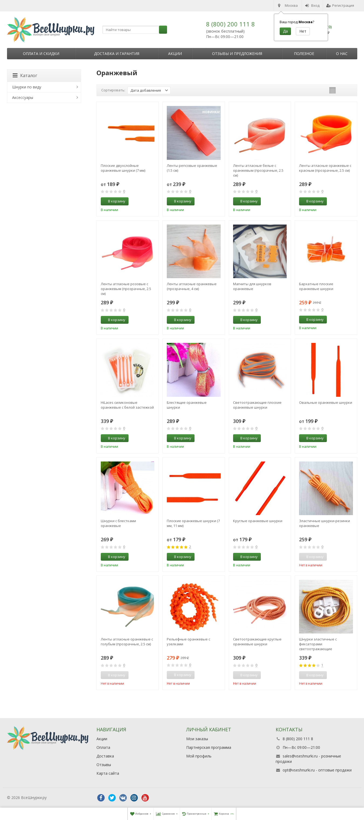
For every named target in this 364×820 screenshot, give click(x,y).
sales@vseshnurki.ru (300, 756)
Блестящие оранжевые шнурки (187, 405)
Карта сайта (107, 773)
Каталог (25, 75)
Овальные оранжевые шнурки (325, 402)
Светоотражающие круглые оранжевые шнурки (257, 641)
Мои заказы (197, 738)
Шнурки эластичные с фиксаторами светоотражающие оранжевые (318, 644)
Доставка (105, 756)
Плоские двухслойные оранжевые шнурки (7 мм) (123, 168)
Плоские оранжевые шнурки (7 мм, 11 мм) (193, 523)
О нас (342, 53)
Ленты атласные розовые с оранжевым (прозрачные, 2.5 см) (126, 288)
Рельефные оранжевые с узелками (188, 641)
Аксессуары (22, 97)
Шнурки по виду (26, 86)
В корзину (113, 201)
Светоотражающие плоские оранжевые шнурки (257, 405)
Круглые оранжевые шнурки (257, 520)
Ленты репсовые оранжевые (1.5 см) (192, 168)
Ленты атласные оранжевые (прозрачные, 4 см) (192, 286)
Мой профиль (199, 756)
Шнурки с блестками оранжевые (118, 523)
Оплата (103, 747)
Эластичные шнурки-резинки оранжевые (324, 523)
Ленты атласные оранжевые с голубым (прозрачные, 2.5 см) (127, 641)
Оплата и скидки (41, 53)
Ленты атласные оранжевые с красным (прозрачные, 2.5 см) (325, 168)
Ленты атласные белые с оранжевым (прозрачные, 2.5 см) (258, 170)
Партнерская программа (208, 747)
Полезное (304, 53)
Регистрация (340, 5)
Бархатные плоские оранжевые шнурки (316, 286)
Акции (175, 53)
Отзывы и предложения (237, 53)
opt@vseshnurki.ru (299, 770)
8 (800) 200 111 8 (230, 24)
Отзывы (103, 764)
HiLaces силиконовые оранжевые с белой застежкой (127, 405)
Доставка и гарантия (116, 53)
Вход (312, 5)
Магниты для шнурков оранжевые (252, 286)
